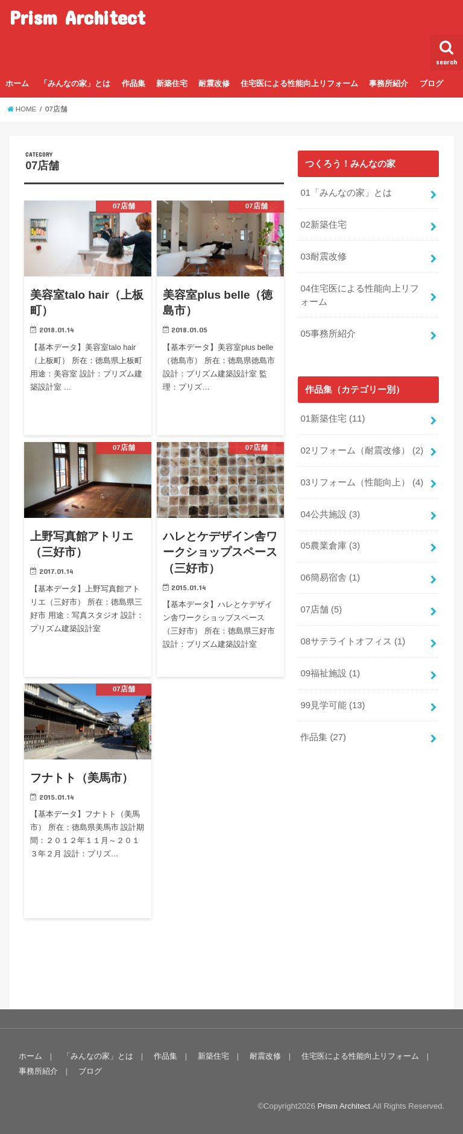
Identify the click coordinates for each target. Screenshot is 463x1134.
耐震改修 (214, 83)
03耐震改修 (323, 256)
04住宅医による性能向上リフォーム (359, 295)
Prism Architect (77, 17)
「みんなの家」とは (75, 83)
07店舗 (321, 609)
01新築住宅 (332, 418)
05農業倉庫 (330, 545)
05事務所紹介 (328, 333)
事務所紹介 (388, 83)
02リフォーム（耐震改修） (361, 450)
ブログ (431, 83)
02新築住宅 (323, 224)
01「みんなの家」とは (346, 193)
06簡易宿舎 (330, 577)
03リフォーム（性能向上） (361, 482)
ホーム (17, 83)
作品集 (133, 83)
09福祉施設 (330, 673)
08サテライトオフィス (352, 641)
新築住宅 (171, 83)
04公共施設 (330, 514)
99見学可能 (332, 705)
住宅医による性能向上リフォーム (299, 83)
